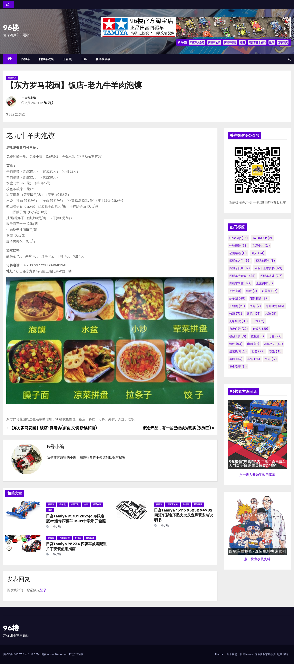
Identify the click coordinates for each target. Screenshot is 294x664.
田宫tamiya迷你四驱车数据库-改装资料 (264, 654)
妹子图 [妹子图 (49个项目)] (237, 298)
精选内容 (97, 504)
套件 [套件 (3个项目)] (251, 291)
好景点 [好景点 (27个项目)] (269, 291)
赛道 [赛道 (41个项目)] (275, 351)
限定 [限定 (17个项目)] (271, 359)
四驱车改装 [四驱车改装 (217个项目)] (271, 276)
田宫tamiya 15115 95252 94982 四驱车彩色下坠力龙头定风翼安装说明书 (183, 515)
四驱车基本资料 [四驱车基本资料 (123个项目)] (268, 268)
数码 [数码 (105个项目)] (254, 314)
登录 (43, 590)
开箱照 (67, 59)
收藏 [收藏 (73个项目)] (235, 314)
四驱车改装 (214, 42)
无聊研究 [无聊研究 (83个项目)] (238, 321)
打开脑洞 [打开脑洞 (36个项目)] (275, 306)
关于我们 (231, 654)
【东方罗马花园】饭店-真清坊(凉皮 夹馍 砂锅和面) (51, 428)
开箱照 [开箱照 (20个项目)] (237, 306)
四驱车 (25, 59)
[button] (289, 59)
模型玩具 (12, 77)
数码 (271, 42)
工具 (84, 59)
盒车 (86, 504)
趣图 (242, 42)
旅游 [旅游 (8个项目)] (270, 314)
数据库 (186, 504)
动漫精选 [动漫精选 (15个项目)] (238, 253)
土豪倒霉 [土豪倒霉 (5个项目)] (264, 283)
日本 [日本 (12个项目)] (258, 321)
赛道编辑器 (103, 59)
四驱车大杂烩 (197, 42)
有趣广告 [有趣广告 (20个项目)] (238, 329)
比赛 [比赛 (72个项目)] (275, 336)
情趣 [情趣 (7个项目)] (255, 306)
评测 (50, 510)
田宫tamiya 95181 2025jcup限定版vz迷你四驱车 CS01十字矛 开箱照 (76, 518)
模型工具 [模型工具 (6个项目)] (237, 336)
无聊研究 (283, 42)
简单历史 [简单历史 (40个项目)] (273, 344)
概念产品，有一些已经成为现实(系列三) (178, 428)
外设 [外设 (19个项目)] (235, 291)
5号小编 (30, 98)
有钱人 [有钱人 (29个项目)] (260, 329)
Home (219, 654)
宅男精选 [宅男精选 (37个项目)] (259, 298)
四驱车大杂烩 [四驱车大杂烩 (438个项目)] (242, 276)
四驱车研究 (230, 42)
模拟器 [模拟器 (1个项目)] (257, 336)
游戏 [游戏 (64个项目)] (236, 344)
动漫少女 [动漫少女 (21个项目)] (261, 245)
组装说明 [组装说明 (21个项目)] (238, 351)
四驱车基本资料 (257, 42)
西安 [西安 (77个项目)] (258, 351)
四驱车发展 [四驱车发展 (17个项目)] (239, 268)
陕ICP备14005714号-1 (16, 654)
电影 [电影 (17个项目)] (253, 344)
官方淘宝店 (77, 654)
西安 (51, 103)
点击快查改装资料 (257, 559)
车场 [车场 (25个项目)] (253, 359)
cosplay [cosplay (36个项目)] (238, 238)
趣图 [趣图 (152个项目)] (236, 359)
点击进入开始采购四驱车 (257, 474)
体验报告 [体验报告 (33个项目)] (238, 245)
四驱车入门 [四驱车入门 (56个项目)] (240, 261)
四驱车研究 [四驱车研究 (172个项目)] (240, 283)
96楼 (11, 28)
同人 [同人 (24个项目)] (258, 253)
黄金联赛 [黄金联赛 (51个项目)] (238, 367)
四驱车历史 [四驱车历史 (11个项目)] (265, 261)
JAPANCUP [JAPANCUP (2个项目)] (262, 238)
